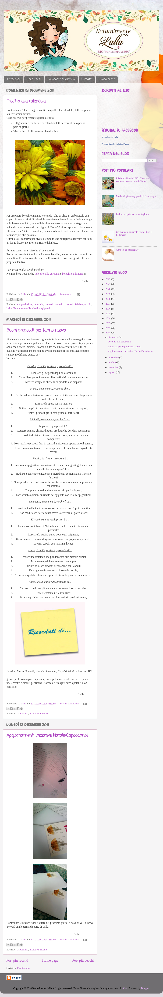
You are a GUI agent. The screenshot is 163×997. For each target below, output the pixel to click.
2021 (108, 284)
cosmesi (49, 304)
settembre (114, 367)
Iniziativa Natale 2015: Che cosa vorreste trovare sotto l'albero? (132, 180)
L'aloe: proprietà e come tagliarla (132, 214)
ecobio (87, 304)
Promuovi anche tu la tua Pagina (115, 144)
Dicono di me (106, 79)
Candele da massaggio (127, 249)
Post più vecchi (83, 960)
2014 (108, 318)
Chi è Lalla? (34, 79)
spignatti (45, 308)
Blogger (145, 988)
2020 (108, 289)
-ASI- (124, 988)
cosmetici (58, 304)
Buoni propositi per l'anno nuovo (36, 330)
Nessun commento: (70, 703)
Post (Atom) (23, 968)
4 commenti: (66, 294)
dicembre (114, 337)
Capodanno (22, 713)
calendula (38, 304)
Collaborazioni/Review (61, 79)
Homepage (13, 79)
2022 (108, 279)
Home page (50, 960)
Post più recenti (17, 960)
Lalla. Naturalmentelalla (18, 308)
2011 (108, 333)
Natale (43, 949)
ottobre (112, 362)
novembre (114, 357)
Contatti (87, 79)
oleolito (36, 308)
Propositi (44, 713)
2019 (108, 294)
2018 (108, 298)
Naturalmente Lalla (110, 137)
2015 (108, 313)
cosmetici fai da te (74, 304)
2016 (108, 308)
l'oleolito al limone (72, 273)
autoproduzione (25, 304)
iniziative (34, 713)
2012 (108, 328)
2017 (108, 303)
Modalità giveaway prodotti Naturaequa (136, 196)
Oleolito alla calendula (26, 101)
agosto (112, 372)
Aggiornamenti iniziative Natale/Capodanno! (47, 735)
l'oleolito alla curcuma (47, 273)
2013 (108, 323)
